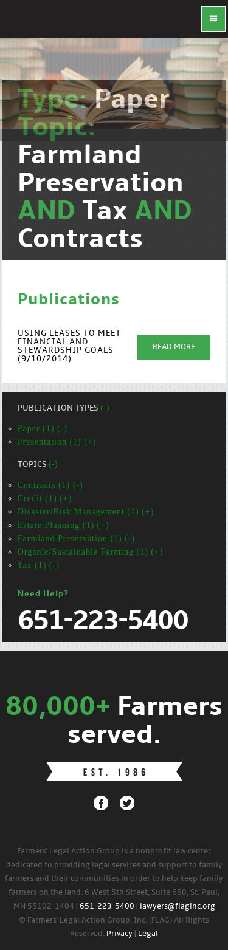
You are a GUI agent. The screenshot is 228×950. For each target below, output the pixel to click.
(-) (104, 408)
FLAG (24, 24)
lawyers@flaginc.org (177, 907)
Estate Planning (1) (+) (63, 525)
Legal (148, 934)
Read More (174, 347)
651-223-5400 (107, 907)
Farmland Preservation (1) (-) (76, 538)
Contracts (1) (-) (50, 485)
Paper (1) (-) (42, 428)
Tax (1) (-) (39, 565)
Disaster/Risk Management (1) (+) (86, 511)
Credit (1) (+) (45, 498)
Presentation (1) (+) (57, 441)
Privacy (119, 934)
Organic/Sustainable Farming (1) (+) (91, 551)
